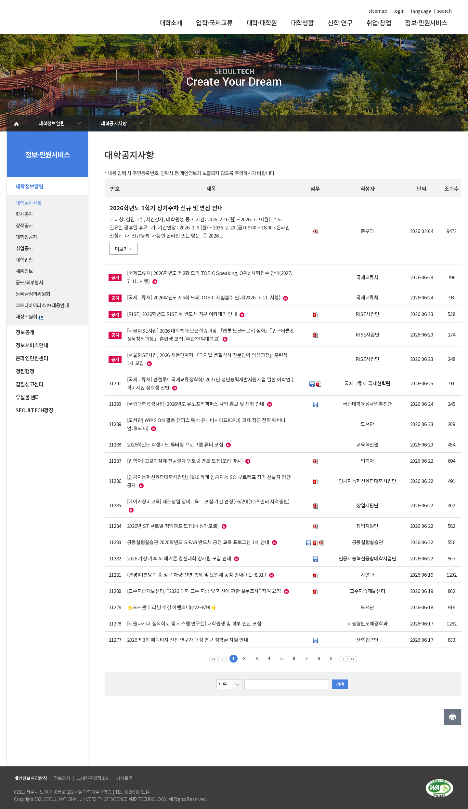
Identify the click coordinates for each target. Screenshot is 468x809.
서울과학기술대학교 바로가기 (58, 20)
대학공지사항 (114, 123)
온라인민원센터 (32, 358)
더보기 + (123, 248)
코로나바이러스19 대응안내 (42, 305)
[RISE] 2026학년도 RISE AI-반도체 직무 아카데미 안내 (182, 313)
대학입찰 (24, 259)
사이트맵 (124, 778)
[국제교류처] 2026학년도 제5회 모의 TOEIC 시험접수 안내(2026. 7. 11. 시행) (203, 297)
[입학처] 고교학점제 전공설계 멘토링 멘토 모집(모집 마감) (185, 460)
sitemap (378, 11)
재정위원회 (29, 316)
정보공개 (25, 332)
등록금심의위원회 (33, 293)
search (444, 11)
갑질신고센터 (30, 384)
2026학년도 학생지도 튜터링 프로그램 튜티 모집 (175, 444)
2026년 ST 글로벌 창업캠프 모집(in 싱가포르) (173, 525)
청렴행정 (25, 371)
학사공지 (24, 214)
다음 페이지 (344, 658)
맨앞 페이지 (213, 658)
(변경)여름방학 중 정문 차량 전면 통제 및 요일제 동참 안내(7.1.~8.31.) (196, 574)
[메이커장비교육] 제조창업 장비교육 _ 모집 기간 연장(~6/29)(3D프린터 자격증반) (208, 501)
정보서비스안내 (32, 345)
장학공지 (24, 225)
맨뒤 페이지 (353, 658)
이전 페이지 (222, 658)
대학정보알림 (52, 123)
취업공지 (24, 248)
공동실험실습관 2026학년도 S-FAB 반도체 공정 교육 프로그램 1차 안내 (198, 542)
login (399, 11)
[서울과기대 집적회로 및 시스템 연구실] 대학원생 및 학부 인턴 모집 (194, 623)
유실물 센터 (28, 397)
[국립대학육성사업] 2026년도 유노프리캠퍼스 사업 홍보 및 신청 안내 (195, 403)
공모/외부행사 (29, 282)
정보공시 (62, 778)
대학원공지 (26, 236)
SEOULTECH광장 (34, 410)
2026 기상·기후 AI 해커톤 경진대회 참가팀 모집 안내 (179, 558)
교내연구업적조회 (93, 778)
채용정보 (24, 270)
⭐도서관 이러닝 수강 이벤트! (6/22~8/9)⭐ (171, 607)
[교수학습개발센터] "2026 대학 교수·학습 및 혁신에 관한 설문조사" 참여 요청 (204, 590)
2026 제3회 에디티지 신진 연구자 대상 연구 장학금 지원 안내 (187, 639)
